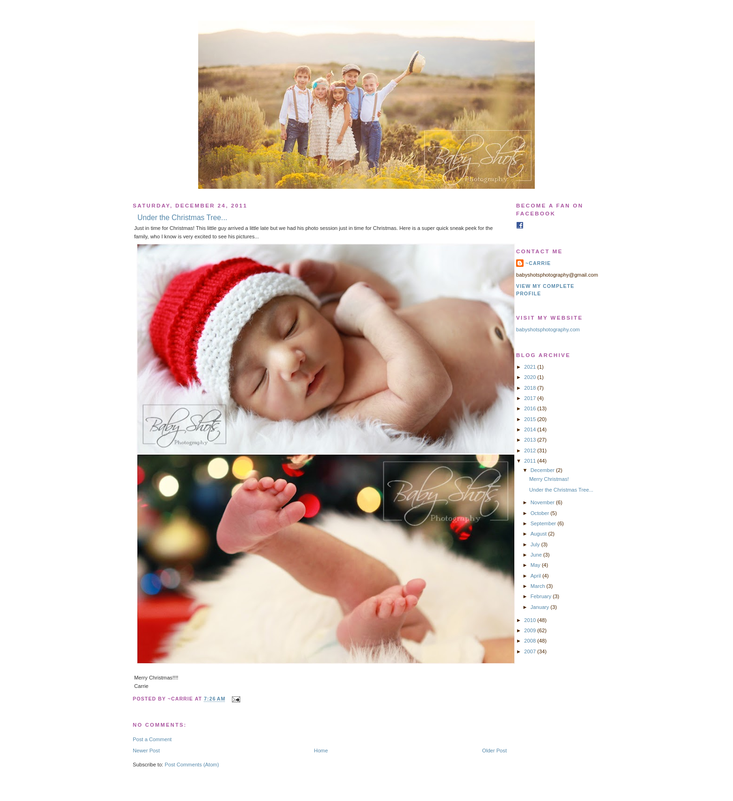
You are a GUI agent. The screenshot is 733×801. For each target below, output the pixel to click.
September (544, 523)
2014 (530, 429)
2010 (530, 620)
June (537, 555)
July (536, 544)
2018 (530, 388)
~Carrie (538, 263)
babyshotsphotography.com (548, 329)
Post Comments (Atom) (192, 764)
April (536, 576)
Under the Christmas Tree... (182, 218)
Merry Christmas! (549, 479)
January (541, 607)
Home (321, 750)
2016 (530, 408)
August (539, 533)
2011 (530, 461)
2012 (530, 450)
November (543, 502)
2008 (530, 641)
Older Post (494, 750)
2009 (530, 630)
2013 (530, 440)
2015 (530, 419)
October (541, 513)
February (542, 596)
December (543, 470)
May (536, 565)
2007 (530, 651)
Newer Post (146, 750)
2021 (530, 367)
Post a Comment (152, 739)
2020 (530, 377)
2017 (530, 398)
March (538, 586)
